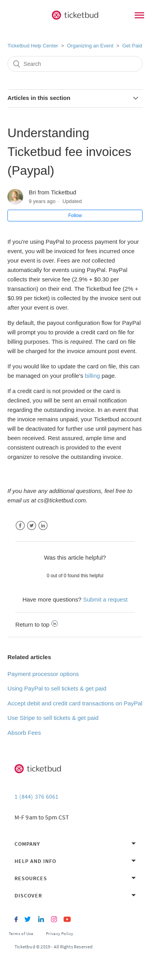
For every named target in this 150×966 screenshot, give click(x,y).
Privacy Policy (59, 933)
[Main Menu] (139, 16)
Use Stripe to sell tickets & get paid (53, 717)
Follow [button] (75, 215)
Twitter (32, 526)
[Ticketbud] (75, 15)
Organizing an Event (90, 46)
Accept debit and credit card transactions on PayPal (75, 703)
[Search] (75, 64)
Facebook (20, 526)
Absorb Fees (24, 732)
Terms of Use (21, 933)
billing (92, 375)
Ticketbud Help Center (32, 46)
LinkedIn (43, 526)
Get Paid (132, 46)
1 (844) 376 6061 (37, 796)
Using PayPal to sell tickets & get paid (56, 688)
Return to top (36, 624)
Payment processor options (43, 674)
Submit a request (105, 599)
